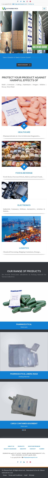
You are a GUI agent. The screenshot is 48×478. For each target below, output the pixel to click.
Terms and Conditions (15, 475)
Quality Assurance (10, 448)
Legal (25, 475)
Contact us (31, 4)
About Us (11, 446)
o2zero (41, 448)
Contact (33, 448)
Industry (23, 448)
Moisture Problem (34, 446)
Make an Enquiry (24, 64)
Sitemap (31, 475)
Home (5, 475)
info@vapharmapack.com (20, 4)
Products (21, 446)
